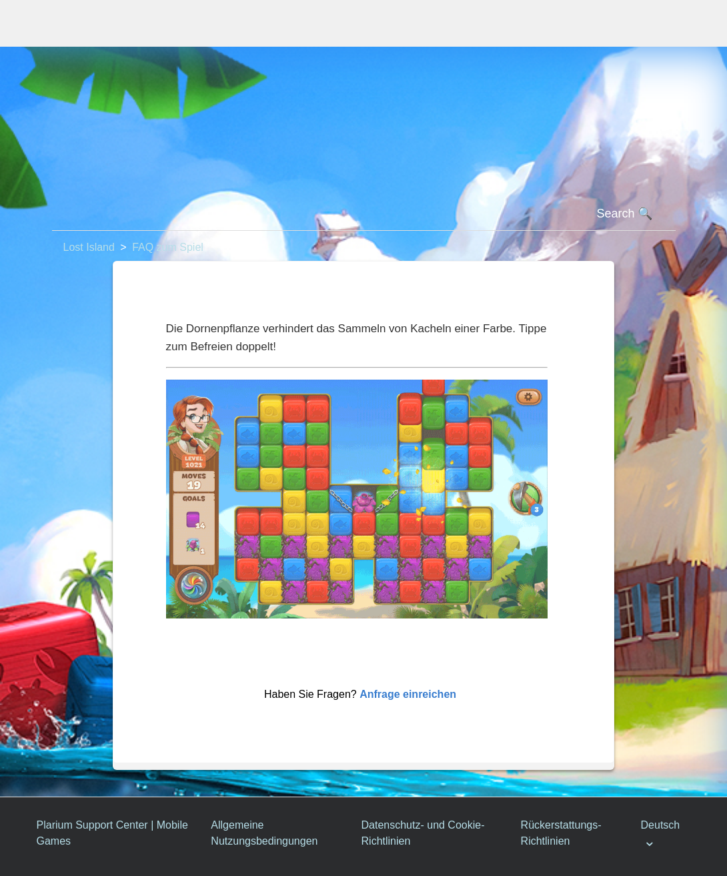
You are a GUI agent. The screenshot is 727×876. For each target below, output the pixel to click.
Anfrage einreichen (407, 694)
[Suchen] (364, 214)
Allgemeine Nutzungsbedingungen (264, 833)
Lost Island (89, 247)
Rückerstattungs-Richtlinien (561, 833)
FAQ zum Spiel (167, 247)
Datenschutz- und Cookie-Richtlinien (423, 833)
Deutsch (660, 825)
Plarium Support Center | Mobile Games (112, 833)
